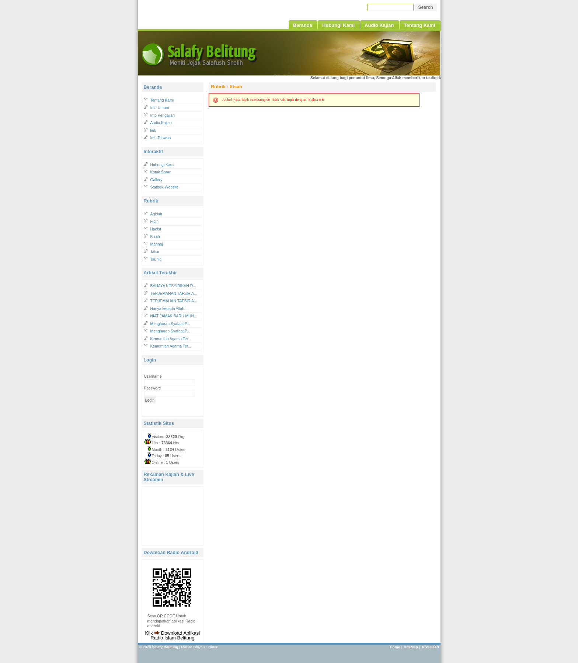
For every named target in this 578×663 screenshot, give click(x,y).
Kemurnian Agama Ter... (170, 339)
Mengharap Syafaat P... (170, 324)
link (153, 130)
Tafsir (155, 252)
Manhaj (156, 244)
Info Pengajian (162, 115)
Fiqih (154, 221)
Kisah (155, 236)
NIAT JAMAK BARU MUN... (173, 316)
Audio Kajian (161, 123)
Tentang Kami (162, 100)
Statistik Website (164, 187)
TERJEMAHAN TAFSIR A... (173, 294)
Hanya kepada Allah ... (169, 309)
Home (395, 647)
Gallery (156, 180)
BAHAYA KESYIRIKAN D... (173, 286)
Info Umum (159, 108)
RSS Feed (430, 647)
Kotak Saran (160, 172)
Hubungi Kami (162, 165)
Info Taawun (160, 138)
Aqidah (156, 214)
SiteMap (411, 647)
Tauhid (156, 259)
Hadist (155, 229)
